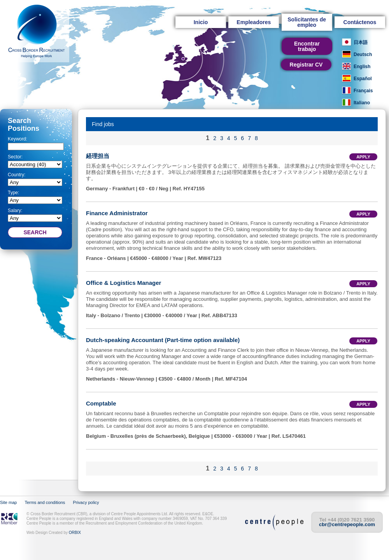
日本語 (361, 42)
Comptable (101, 403)
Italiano (362, 102)
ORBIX (75, 532)
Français (363, 90)
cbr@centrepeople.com (347, 524)
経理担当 (97, 156)
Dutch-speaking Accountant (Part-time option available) (163, 340)
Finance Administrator (117, 213)
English (362, 66)
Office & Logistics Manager (123, 282)
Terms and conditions (45, 502)
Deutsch (363, 54)
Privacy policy (86, 502)
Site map (8, 502)
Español (363, 78)
